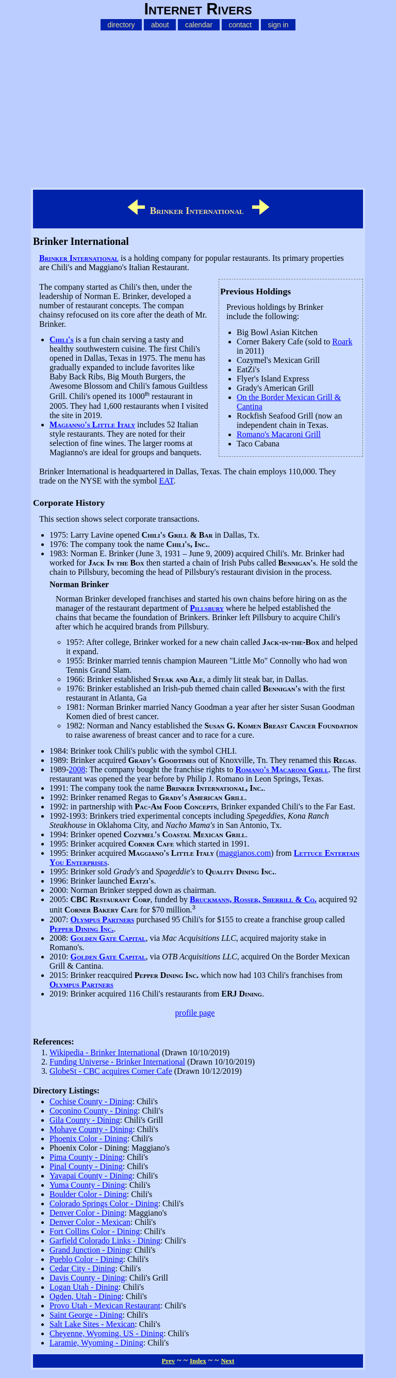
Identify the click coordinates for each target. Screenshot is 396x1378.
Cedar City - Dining (83, 1268)
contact (240, 25)
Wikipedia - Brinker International (105, 1052)
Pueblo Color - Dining (86, 1259)
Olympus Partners (102, 919)
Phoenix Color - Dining (88, 1138)
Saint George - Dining (86, 1314)
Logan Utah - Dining (84, 1287)
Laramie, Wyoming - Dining (96, 1342)
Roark (342, 341)
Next (227, 1361)
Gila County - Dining (85, 1120)
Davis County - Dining (87, 1277)
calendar (198, 25)
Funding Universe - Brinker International (117, 1061)
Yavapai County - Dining (91, 1175)
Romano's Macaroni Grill (279, 434)
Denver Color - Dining (87, 1212)
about (160, 25)
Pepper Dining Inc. (82, 928)
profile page (195, 1012)
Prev (168, 1361)
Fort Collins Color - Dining (95, 1231)
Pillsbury (207, 608)
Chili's (62, 339)
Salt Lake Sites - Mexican (92, 1324)
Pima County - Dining (86, 1157)
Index (198, 1361)
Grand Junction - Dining (90, 1250)
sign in (278, 25)
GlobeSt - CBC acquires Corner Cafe (111, 1071)
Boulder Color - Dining (88, 1194)
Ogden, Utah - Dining (86, 1296)
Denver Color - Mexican (90, 1222)
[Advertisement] (198, 107)
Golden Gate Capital (107, 938)
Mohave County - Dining (91, 1129)
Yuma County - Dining (87, 1185)
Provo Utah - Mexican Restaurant (105, 1305)
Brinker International (79, 258)
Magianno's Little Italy (92, 424)
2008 (77, 769)
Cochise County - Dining (91, 1101)
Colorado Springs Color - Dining (104, 1203)
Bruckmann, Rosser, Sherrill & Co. (253, 899)
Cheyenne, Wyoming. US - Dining (106, 1333)
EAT (166, 480)
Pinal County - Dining (86, 1166)
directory (121, 25)
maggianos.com (245, 853)
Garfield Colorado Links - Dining (105, 1240)
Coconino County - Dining (94, 1110)
